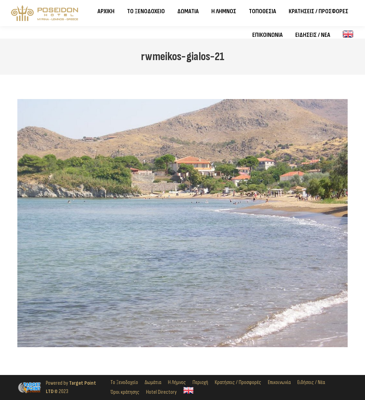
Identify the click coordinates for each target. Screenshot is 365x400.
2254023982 (33, 6)
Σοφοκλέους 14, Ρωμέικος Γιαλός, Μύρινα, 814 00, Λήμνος (159, 6)
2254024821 (71, 6)
